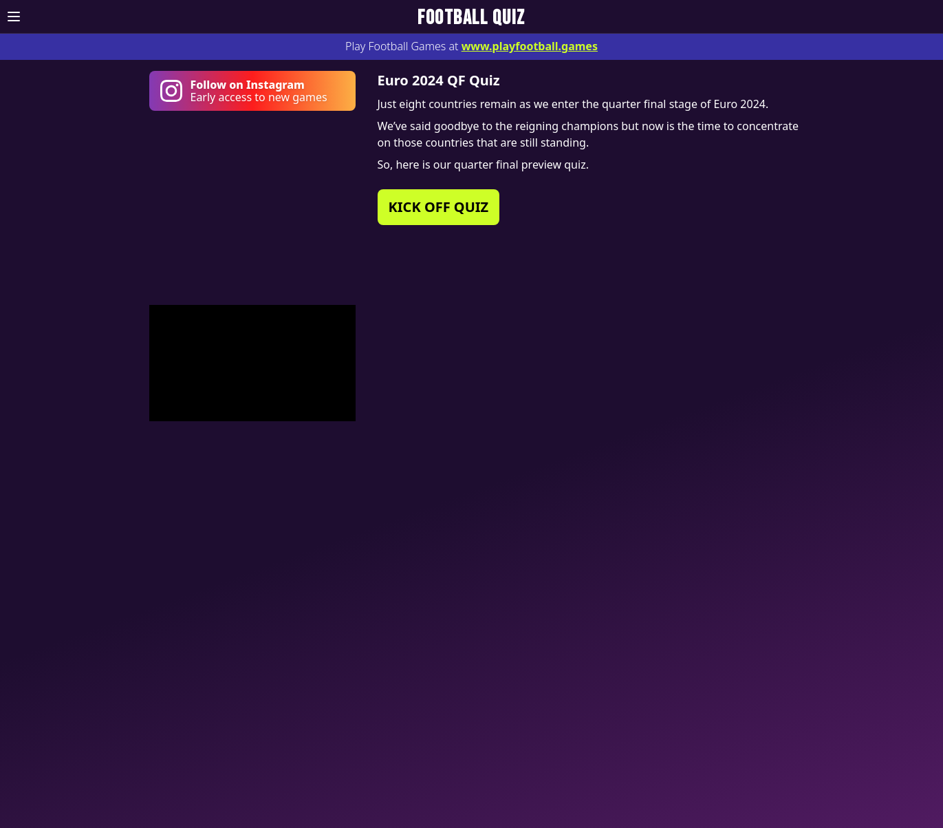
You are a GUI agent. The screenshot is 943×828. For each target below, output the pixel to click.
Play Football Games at (471, 46)
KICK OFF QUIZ (439, 207)
